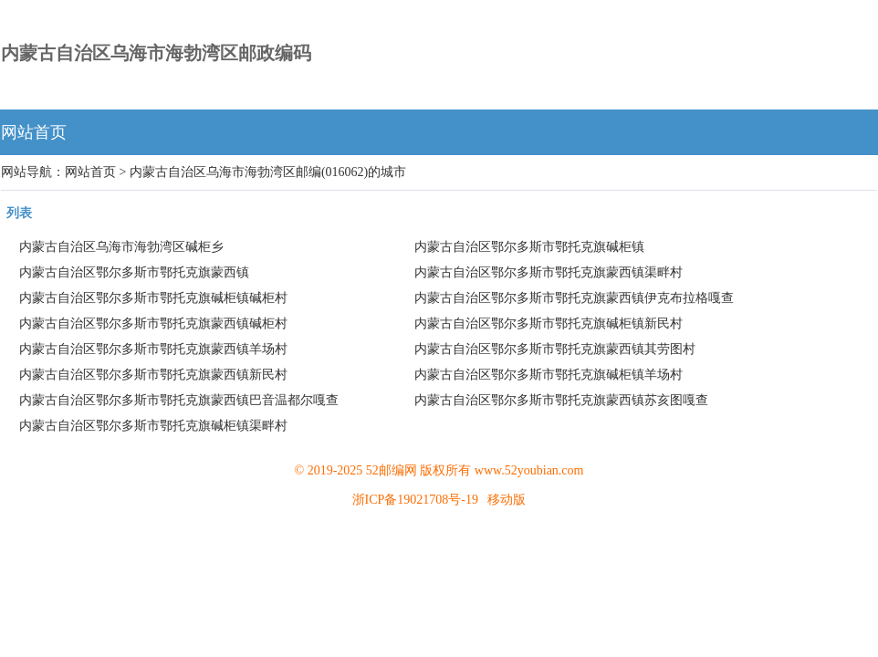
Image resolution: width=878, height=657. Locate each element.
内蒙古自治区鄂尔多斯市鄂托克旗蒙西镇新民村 (153, 374)
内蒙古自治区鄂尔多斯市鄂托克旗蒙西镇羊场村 (153, 349)
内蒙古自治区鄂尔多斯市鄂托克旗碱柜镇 (529, 247)
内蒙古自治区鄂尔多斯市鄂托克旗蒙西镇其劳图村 (554, 349)
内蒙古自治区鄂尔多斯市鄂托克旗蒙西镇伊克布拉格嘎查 (574, 298)
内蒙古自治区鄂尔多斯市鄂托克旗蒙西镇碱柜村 (153, 323)
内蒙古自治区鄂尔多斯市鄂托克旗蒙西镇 (134, 272)
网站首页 (34, 132)
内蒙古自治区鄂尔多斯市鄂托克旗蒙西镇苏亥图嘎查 (561, 400)
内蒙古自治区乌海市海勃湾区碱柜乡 (121, 247)
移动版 (506, 499)
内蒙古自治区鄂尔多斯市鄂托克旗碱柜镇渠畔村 (153, 426)
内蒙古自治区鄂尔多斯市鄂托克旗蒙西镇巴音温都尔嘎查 (179, 400)
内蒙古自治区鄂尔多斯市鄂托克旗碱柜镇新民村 (548, 323)
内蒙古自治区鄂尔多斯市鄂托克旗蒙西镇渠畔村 (548, 272)
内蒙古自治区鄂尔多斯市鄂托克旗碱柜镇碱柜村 (153, 298)
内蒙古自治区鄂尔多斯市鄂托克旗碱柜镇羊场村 (548, 374)
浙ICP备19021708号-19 (415, 499)
